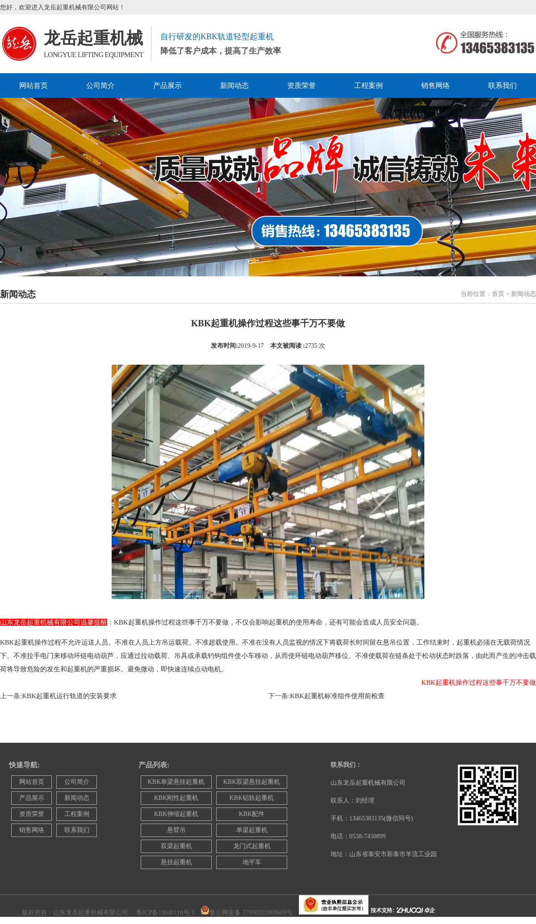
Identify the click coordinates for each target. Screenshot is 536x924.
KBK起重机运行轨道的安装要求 (69, 695)
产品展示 (167, 85)
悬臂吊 (176, 830)
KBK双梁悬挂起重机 (252, 781)
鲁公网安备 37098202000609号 (251, 912)
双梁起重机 (176, 846)
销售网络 (435, 85)
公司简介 (100, 85)
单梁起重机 (252, 830)
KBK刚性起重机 (176, 798)
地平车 (252, 862)
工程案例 (368, 85)
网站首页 (33, 85)
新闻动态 (234, 85)
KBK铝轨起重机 (252, 798)
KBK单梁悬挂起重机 (176, 781)
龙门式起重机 (252, 846)
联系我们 (502, 85)
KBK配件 (252, 814)
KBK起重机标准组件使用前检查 (337, 695)
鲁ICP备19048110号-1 (165, 912)
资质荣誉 (301, 85)
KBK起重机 (17, 642)
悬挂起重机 (176, 862)
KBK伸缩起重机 (176, 814)
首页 (498, 294)
